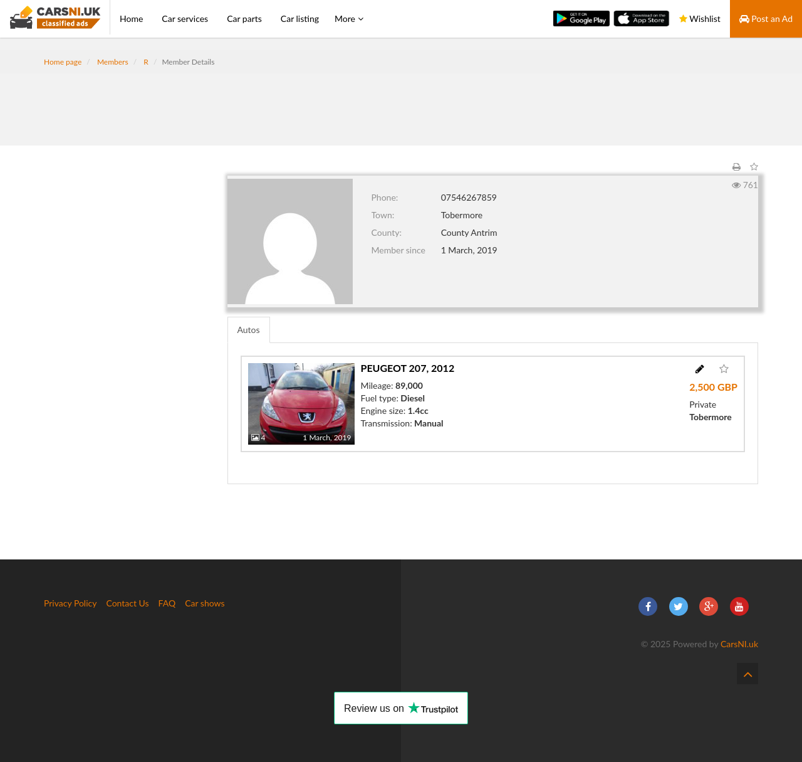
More (349, 18)
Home (131, 18)
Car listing (300, 18)
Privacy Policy (70, 603)
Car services (185, 18)
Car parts (244, 18)
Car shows (204, 603)
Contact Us (127, 603)
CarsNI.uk (739, 643)
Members (112, 61)
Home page (62, 61)
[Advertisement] (401, 101)
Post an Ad (766, 18)
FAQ (167, 603)
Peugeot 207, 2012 (408, 368)
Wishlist (700, 18)
